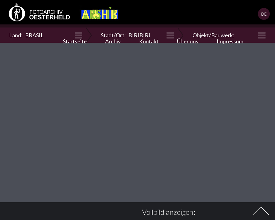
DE (264, 13)
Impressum (230, 41)
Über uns (187, 41)
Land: (26, 35)
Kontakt (149, 41)
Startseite (75, 41)
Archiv (113, 41)
